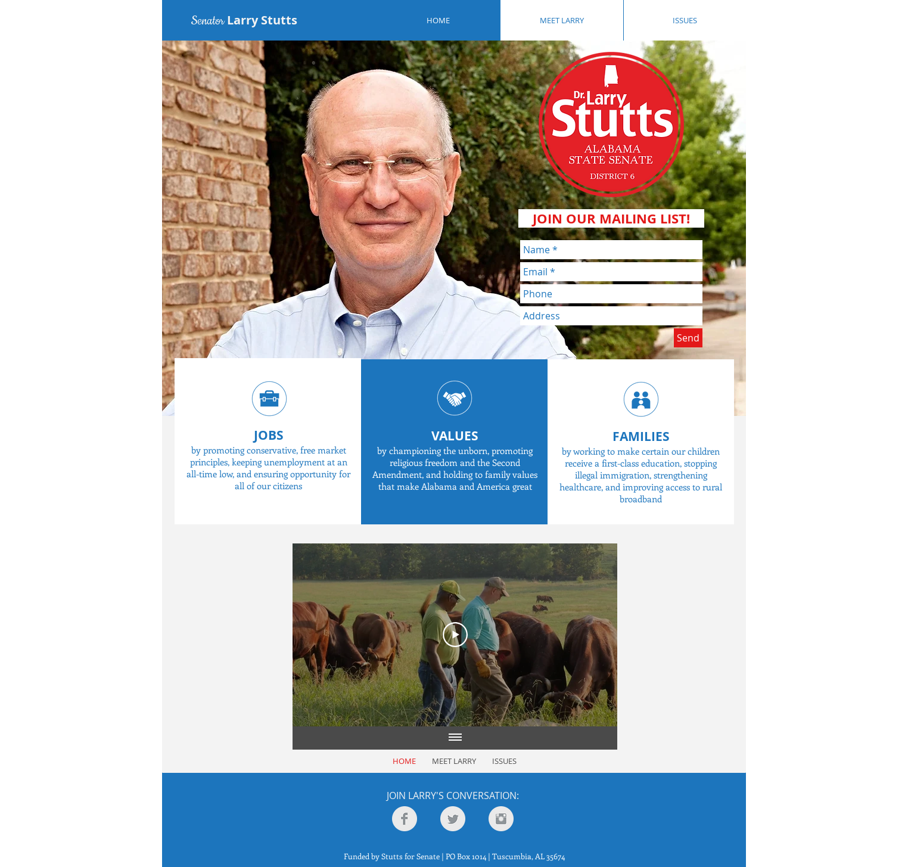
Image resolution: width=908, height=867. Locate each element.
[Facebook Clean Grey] (404, 818)
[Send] (688, 337)
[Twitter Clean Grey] (452, 818)
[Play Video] (455, 634)
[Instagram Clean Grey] (501, 818)
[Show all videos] (455, 738)
